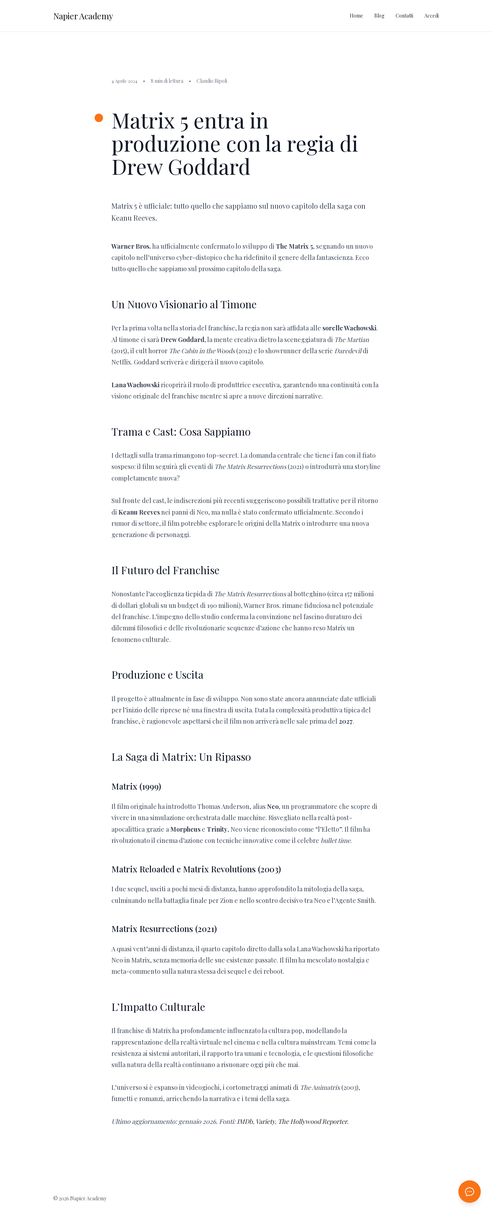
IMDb (245, 1121)
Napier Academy (83, 15)
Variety (265, 1121)
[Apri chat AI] (469, 1191)
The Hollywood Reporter (312, 1121)
